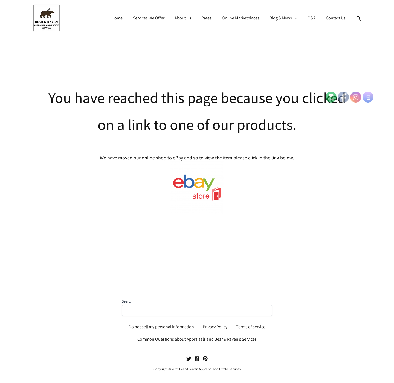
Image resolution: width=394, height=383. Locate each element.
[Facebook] (197, 358)
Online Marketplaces (245, 18)
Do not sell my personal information (161, 327)
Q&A (314, 18)
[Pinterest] (205, 358)
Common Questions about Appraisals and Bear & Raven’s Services (197, 339)
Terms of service (250, 327)
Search (127, 301)
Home (128, 18)
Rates (213, 18)
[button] (298, 18)
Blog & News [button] (287, 18)
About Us (190, 18)
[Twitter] (188, 358)
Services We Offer (158, 18)
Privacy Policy (215, 327)
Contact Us (336, 18)
